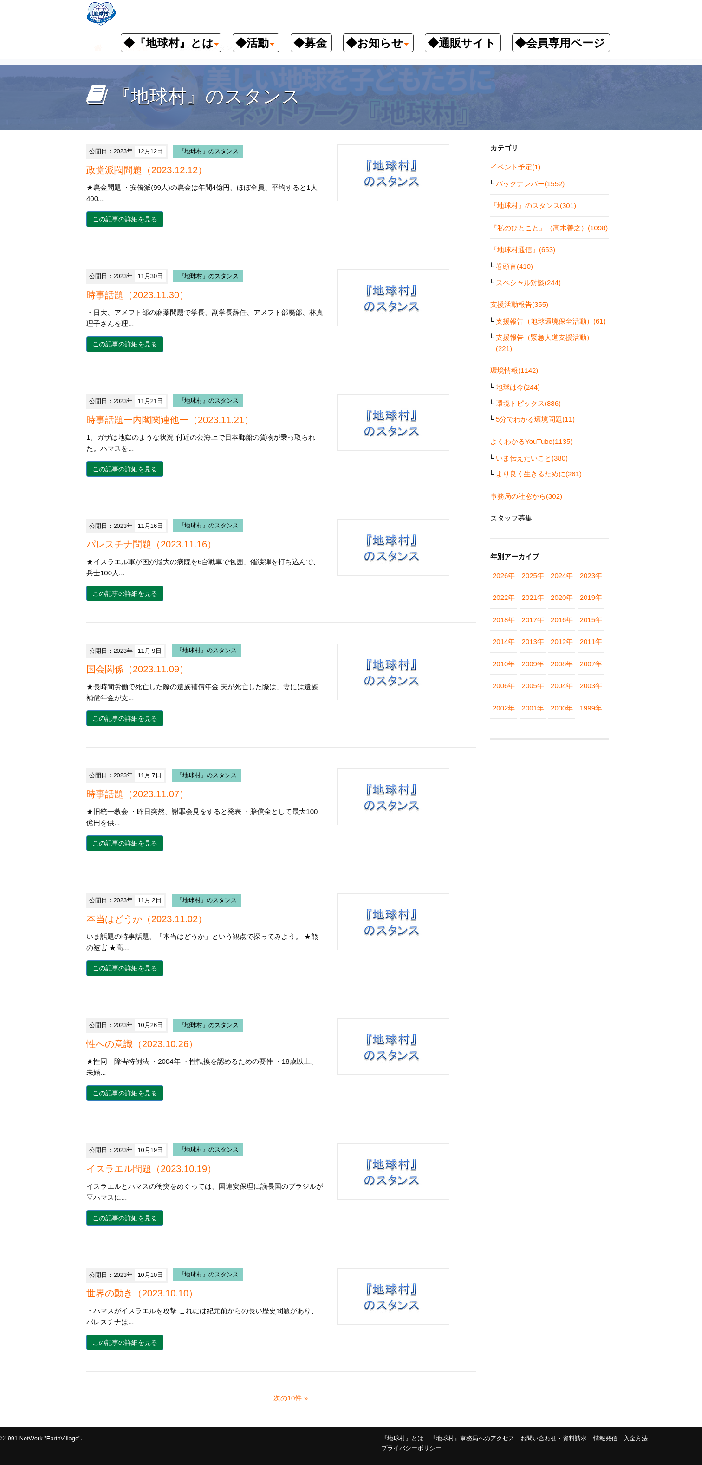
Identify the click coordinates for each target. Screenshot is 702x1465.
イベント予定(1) (515, 167)
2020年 (562, 597)
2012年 (562, 641)
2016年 (562, 620)
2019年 (591, 597)
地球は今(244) (518, 387)
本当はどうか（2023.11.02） (146, 919)
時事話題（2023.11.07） (137, 794)
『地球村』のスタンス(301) (533, 205)
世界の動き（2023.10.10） (142, 1293)
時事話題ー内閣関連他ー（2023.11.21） (170, 420)
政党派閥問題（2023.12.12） (146, 170)
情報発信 (605, 1438)
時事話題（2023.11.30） (137, 295)
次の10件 (287, 1398)
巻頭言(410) (514, 266)
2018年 (504, 620)
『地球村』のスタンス (208, 151)
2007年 (591, 664)
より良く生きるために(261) (539, 474)
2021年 (533, 597)
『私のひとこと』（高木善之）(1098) (549, 228)
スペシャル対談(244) (528, 282)
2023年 (591, 575)
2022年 (504, 597)
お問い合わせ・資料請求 (553, 1438)
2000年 (562, 708)
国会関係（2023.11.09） (137, 669)
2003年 (591, 686)
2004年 (562, 686)
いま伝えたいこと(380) (532, 458)
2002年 (504, 708)
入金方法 (636, 1438)
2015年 (591, 620)
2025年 (533, 575)
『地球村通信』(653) (522, 250)
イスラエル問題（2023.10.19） (151, 1169)
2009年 (533, 664)
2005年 (533, 686)
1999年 (591, 708)
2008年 (562, 664)
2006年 (504, 686)
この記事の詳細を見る (124, 219)
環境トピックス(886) (528, 403)
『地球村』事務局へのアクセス (472, 1438)
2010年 (504, 664)
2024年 (562, 575)
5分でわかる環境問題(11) (535, 419)
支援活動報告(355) (519, 304)
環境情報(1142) (514, 370)
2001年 (533, 708)
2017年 (533, 620)
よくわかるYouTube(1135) (531, 441)
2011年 (591, 641)
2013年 (533, 641)
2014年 (504, 641)
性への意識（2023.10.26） (142, 1044)
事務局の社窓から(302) (526, 496)
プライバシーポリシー (411, 1448)
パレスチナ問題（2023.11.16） (151, 544)
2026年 (504, 575)
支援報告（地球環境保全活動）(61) (551, 321)
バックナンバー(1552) (530, 184)
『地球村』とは (402, 1438)
